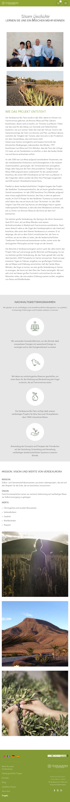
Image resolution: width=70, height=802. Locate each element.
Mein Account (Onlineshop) (8, 768)
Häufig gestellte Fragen (12, 774)
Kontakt (5, 778)
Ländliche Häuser (9, 787)
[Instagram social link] (61, 790)
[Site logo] (10, 3)
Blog (4, 782)
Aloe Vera (6, 791)
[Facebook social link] (54, 790)
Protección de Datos (57, 776)
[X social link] (57, 790)
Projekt (5, 796)
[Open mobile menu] (65, 3)
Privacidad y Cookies (58, 779)
